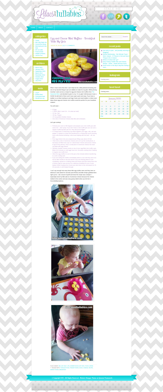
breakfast (62, 369)
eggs (81, 367)
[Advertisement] (73, 34)
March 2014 (39, 73)
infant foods (54, 369)
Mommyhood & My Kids (77, 366)
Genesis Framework (105, 378)
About (40, 27)
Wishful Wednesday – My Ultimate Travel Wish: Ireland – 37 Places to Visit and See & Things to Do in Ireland (116, 56)
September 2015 (40, 71)
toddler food (64, 367)
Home (33, 27)
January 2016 (39, 69)
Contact (49, 27)
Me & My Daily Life (64, 366)
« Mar (101, 116)
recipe (91, 367)
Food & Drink (89, 366)
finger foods (74, 367)
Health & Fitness (40, 53)
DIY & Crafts (39, 50)
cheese (85, 367)
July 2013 (38, 80)
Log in (37, 92)
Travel (37, 40)
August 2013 (39, 78)
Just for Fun (39, 55)
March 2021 (39, 67)
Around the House (40, 44)
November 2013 (40, 75)
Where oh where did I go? (110, 60)
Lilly (63, 45)
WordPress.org (39, 98)
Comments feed (40, 96)
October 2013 (39, 77)
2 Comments (71, 45)
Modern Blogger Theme (88, 378)
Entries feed (39, 94)
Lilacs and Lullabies (58, 13)
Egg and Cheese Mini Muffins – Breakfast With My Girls (72, 39)
